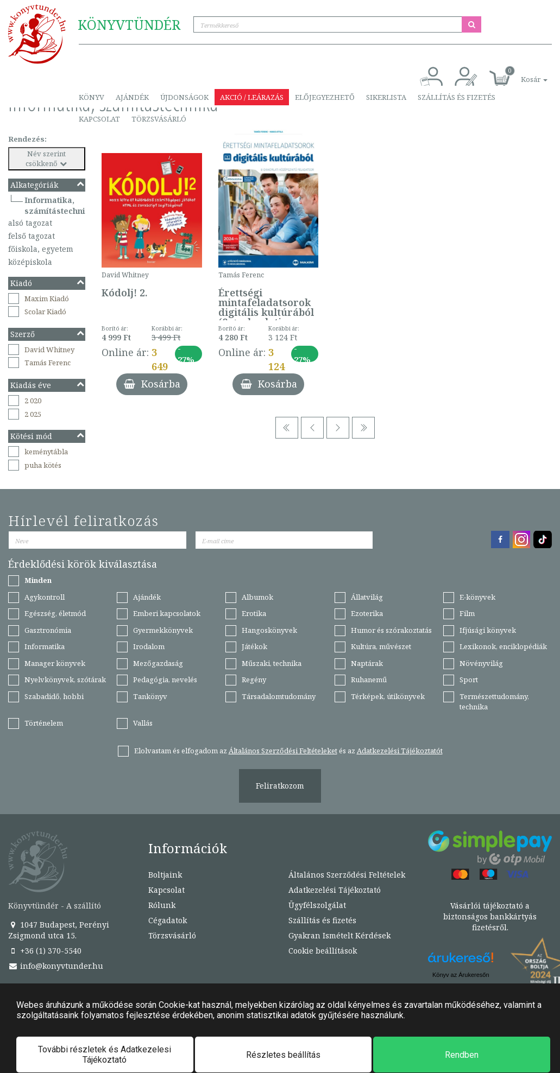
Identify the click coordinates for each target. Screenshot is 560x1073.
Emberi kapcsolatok (166, 613)
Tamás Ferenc (47, 362)
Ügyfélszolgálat (317, 905)
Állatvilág (367, 597)
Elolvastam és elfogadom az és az (288, 750)
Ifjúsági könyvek (488, 630)
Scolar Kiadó (45, 311)
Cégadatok (167, 920)
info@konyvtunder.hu (55, 966)
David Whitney (49, 349)
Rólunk (161, 905)
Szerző (47, 334)
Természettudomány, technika (494, 701)
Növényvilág (481, 663)
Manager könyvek (54, 663)
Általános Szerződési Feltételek (346, 874)
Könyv (91, 97)
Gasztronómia (47, 630)
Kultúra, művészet (381, 646)
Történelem (43, 723)
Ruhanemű (369, 679)
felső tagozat (31, 236)
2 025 (32, 414)
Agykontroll (44, 597)
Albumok (257, 597)
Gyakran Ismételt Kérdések (339, 935)
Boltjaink (165, 874)
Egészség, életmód (55, 613)
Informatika (44, 646)
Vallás (143, 723)
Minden (38, 580)
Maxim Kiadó (46, 298)
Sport (469, 679)
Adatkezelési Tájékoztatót (400, 750)
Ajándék (132, 97)
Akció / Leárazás (252, 97)
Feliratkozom (280, 785)
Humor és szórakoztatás (391, 630)
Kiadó (47, 283)
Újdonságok (184, 97)
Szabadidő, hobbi (54, 696)
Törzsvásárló (158, 119)
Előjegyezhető (325, 97)
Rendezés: (27, 139)
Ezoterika (367, 613)
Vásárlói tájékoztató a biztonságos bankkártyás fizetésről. (490, 916)
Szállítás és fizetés (456, 97)
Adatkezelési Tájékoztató (334, 890)
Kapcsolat (99, 119)
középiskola (30, 262)
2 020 (32, 400)
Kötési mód (47, 436)
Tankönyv (150, 696)
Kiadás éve (47, 385)
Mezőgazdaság (158, 663)
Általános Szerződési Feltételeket (283, 750)
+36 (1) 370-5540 (44, 950)
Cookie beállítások (322, 950)
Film (467, 613)
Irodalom (149, 646)
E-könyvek (477, 597)
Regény (254, 679)
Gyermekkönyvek (163, 630)
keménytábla (46, 451)
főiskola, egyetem (40, 249)
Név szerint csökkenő (47, 159)
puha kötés (42, 465)
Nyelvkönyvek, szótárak (65, 679)
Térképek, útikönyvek (388, 696)
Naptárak (367, 663)
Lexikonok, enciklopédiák (503, 646)
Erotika (254, 613)
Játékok (254, 646)
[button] (522, 73)
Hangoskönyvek (269, 630)
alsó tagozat (30, 223)
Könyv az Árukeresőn (460, 975)
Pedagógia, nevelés (165, 679)
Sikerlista (386, 97)
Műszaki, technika (271, 663)
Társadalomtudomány (279, 696)
